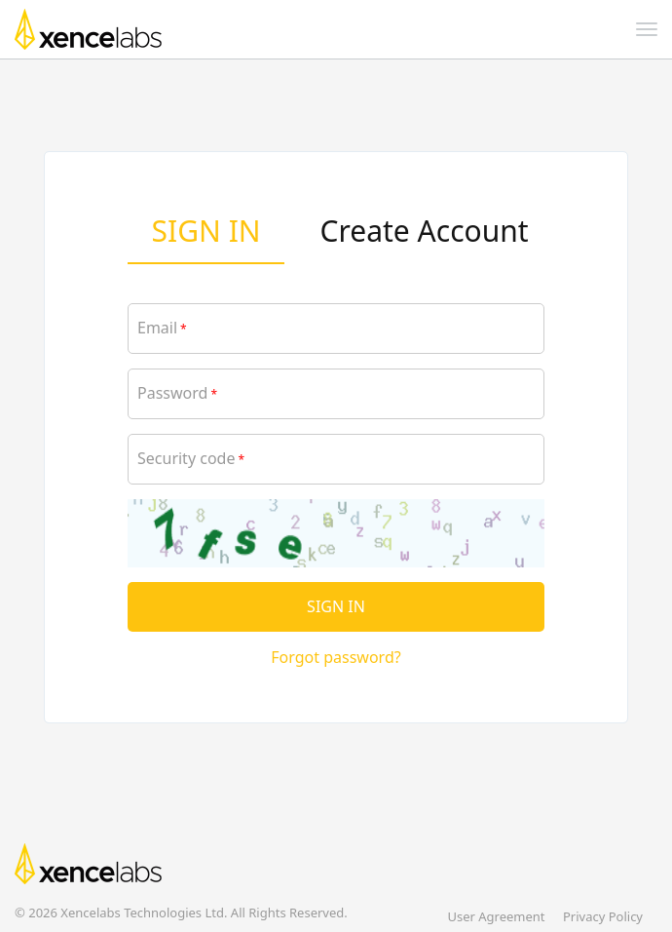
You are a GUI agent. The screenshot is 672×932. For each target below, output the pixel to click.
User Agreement (495, 916)
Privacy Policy (603, 916)
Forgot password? (335, 657)
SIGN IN (206, 231)
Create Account (424, 231)
